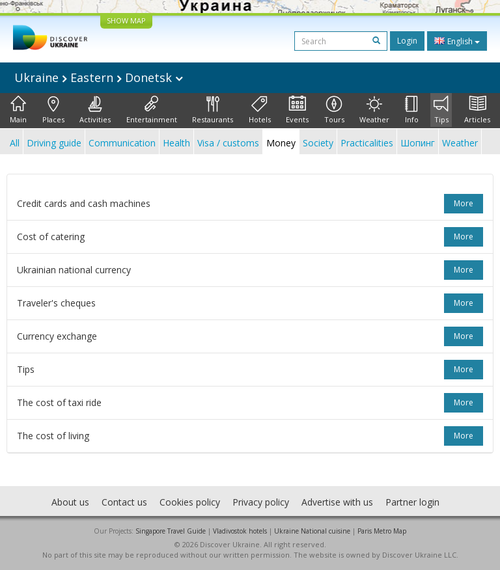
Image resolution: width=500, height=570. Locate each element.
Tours (334, 110)
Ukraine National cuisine (312, 531)
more (463, 203)
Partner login (412, 502)
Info (412, 110)
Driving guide (54, 143)
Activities (95, 110)
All (15, 143)
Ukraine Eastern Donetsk (98, 77)
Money (281, 143)
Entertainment (151, 110)
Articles (477, 110)
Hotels (260, 110)
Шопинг (417, 143)
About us (70, 502)
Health (176, 143)
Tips (441, 110)
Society (318, 143)
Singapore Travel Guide (170, 531)
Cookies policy (190, 502)
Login (407, 40)
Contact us (124, 502)
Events (297, 110)
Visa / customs (228, 143)
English (457, 41)
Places (53, 110)
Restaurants (212, 110)
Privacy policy (260, 502)
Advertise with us (337, 502)
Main (18, 110)
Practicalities (366, 143)
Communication (122, 143)
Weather (374, 110)
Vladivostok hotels (240, 531)
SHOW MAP (126, 20)
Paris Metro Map (381, 531)
